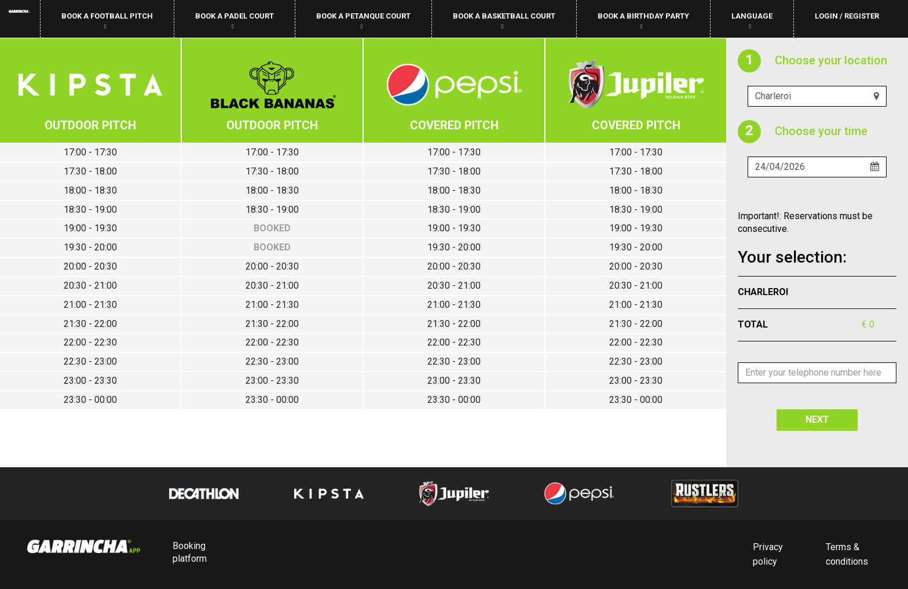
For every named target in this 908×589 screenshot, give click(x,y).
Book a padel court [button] (234, 21)
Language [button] (751, 21)
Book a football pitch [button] (107, 21)
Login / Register (847, 16)
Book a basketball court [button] (504, 21)
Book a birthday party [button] (643, 21)
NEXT (817, 419)
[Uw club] (807, 96)
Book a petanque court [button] (363, 21)
